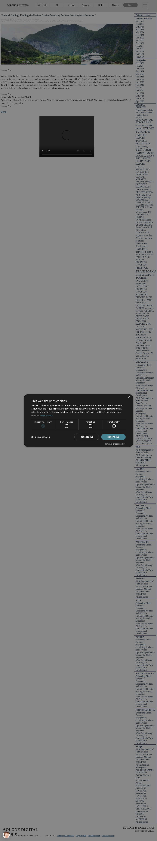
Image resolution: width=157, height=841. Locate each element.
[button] (40, 436)
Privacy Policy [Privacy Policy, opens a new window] (46, 415)
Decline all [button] (87, 437)
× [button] (129, 397)
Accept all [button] (113, 437)
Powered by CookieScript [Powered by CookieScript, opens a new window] (115, 444)
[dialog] (78, 420)
